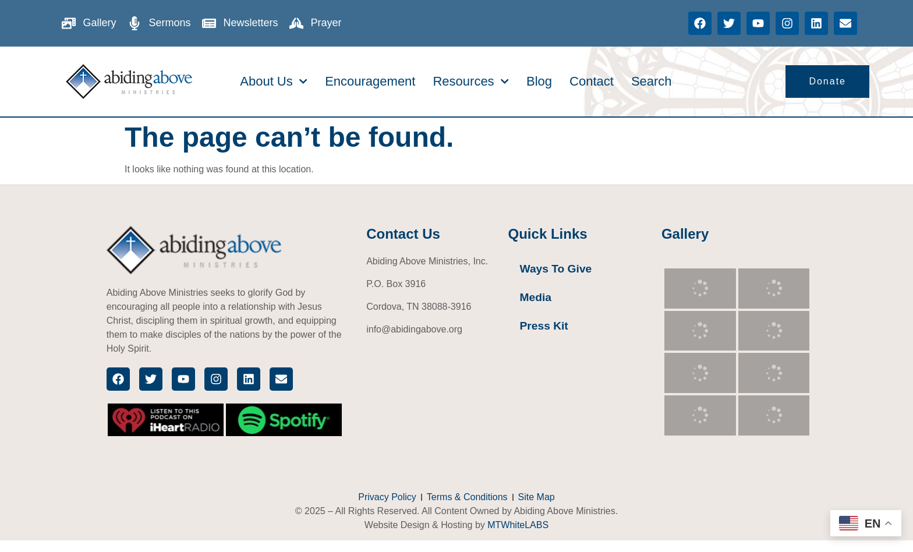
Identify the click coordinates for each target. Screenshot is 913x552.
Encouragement (370, 81)
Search (651, 81)
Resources (471, 81)
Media (535, 297)
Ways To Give (556, 269)
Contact (591, 81)
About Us (273, 81)
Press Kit (544, 326)
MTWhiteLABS (517, 525)
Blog (539, 81)
